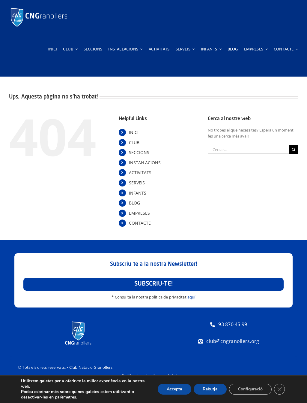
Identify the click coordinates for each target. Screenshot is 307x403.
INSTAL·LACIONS (145, 162)
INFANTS (137, 193)
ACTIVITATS (140, 172)
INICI (134, 132)
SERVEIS (137, 183)
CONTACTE (140, 223)
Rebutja (210, 389)
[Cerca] (293, 149)
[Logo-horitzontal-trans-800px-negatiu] (39, 8)
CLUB (134, 142)
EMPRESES (139, 213)
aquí (191, 297)
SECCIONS (139, 152)
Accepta (174, 389)
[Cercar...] (248, 149)
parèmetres (65, 397)
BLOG (134, 203)
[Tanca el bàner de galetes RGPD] (279, 389)
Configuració (250, 389)
